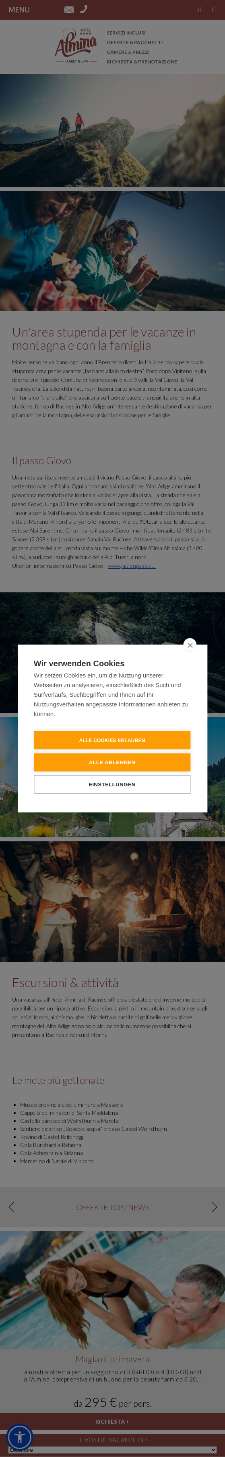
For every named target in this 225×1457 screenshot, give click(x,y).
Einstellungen (112, 784)
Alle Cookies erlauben (112, 740)
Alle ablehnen (112, 762)
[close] (189, 644)
